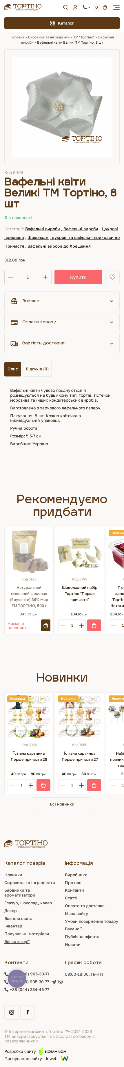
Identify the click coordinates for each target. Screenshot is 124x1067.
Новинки (13, 874)
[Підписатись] (45, 625)
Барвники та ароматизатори (19, 892)
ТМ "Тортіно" (83, 37)
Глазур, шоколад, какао (28, 902)
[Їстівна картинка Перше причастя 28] (29, 717)
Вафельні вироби (42, 228)
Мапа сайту (76, 913)
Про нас (73, 882)
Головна (17, 37)
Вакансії (73, 928)
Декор (10, 910)
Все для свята (18, 918)
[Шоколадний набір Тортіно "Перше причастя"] (80, 551)
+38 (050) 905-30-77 (29, 981)
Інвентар (13, 925)
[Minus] (62, 625)
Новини (73, 944)
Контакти (74, 890)
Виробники (76, 874)
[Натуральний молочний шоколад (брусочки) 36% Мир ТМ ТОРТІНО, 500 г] (29, 551)
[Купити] (94, 625)
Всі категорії (17, 941)
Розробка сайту (35, 1051)
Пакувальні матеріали (26, 933)
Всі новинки (62, 803)
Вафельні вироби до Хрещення (59, 246)
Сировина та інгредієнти (49, 37)
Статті (71, 897)
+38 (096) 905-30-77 (29, 974)
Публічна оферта (82, 936)
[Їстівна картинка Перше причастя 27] (80, 717)
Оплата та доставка (85, 905)
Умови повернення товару (91, 921)
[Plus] (81, 625)
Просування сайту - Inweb (36, 1058)
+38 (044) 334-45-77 (29, 989)
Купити (78, 277)
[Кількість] (27, 277)
